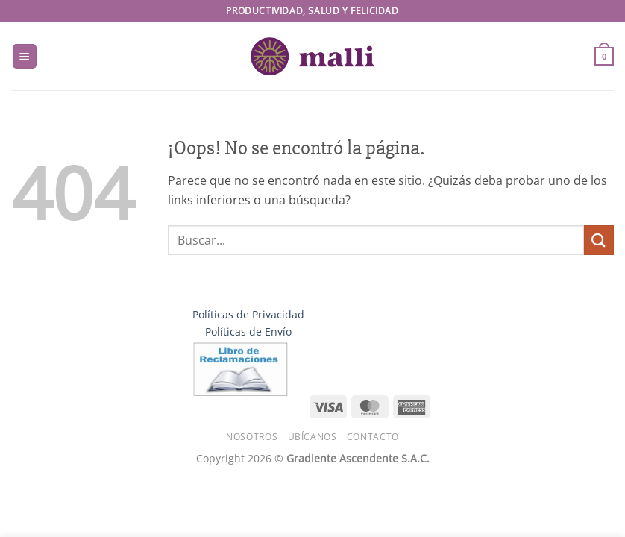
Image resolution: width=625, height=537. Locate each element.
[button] (25, 56)
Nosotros (251, 436)
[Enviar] (599, 239)
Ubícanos (312, 436)
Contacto (373, 436)
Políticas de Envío (248, 331)
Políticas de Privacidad (248, 314)
